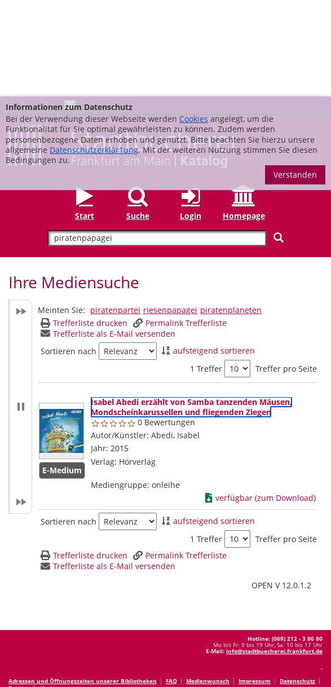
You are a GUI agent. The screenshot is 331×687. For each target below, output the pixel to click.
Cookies (193, 22)
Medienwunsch (208, 584)
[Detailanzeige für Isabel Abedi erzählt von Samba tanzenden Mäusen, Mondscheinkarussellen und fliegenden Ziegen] (191, 310)
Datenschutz (297, 584)
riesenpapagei (170, 213)
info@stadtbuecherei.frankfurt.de (274, 554)
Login (190, 119)
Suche (137, 119)
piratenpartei (115, 213)
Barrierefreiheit (31, 592)
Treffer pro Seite (286, 272)
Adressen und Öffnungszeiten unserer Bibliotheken (82, 584)
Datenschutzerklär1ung (94, 53)
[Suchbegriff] (156, 142)
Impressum (255, 584)
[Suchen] (278, 141)
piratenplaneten (231, 213)
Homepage (244, 119)
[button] (20, 310)
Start (84, 119)
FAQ (171, 584)
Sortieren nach (68, 255)
